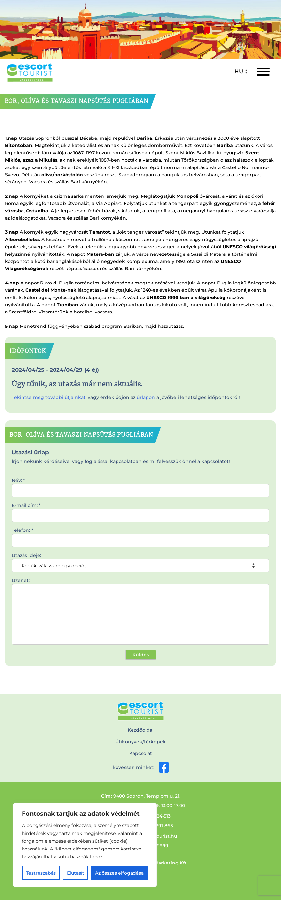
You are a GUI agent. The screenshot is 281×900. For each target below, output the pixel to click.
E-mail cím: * (140, 510)
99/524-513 (159, 816)
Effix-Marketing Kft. (165, 863)
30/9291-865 (159, 826)
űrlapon (146, 397)
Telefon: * (140, 535)
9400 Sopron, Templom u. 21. (146, 796)
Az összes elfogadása (119, 873)
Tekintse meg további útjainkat (49, 397)
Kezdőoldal (141, 730)
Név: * (140, 485)
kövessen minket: (141, 767)
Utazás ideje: (140, 560)
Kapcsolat (140, 753)
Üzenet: (140, 611)
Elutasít (75, 873)
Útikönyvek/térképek (140, 742)
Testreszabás (41, 873)
